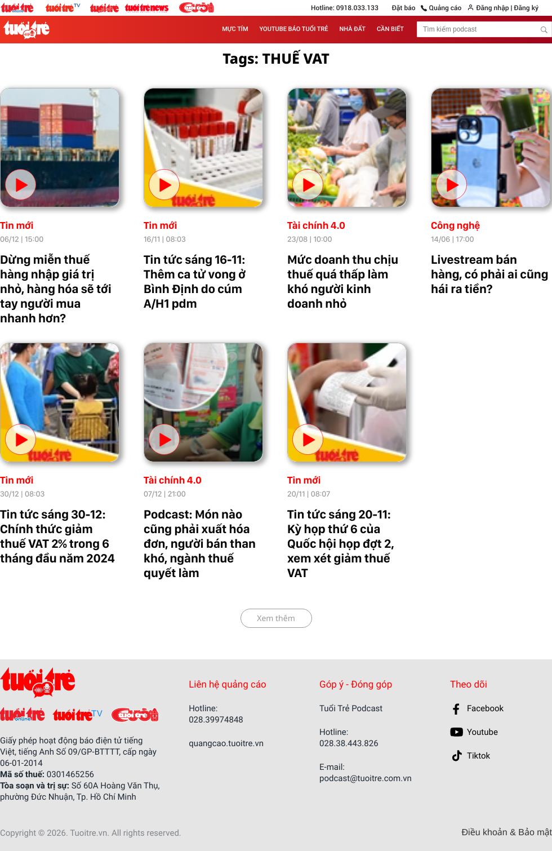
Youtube (482, 732)
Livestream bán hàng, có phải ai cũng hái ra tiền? (489, 274)
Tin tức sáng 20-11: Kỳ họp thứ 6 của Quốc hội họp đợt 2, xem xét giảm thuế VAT (340, 543)
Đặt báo (404, 8)
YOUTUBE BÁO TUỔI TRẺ (294, 29)
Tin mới (17, 226)
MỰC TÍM (235, 29)
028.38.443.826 (349, 743)
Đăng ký (526, 8)
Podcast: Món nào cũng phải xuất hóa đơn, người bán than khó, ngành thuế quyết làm (200, 543)
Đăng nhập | (494, 8)
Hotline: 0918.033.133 (345, 8)
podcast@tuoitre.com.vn (365, 778)
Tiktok (478, 756)
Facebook (485, 708)
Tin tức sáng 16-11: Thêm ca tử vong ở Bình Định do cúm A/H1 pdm (195, 281)
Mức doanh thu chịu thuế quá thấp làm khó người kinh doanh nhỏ (342, 281)
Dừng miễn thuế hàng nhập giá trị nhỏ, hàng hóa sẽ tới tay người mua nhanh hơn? (56, 289)
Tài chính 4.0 (316, 226)
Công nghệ (455, 226)
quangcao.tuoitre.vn (226, 743)
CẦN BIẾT (390, 29)
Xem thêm (276, 618)
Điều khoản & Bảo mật (507, 832)
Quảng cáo (445, 8)
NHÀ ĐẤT (353, 29)
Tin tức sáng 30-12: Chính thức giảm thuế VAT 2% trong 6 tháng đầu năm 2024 (57, 536)
